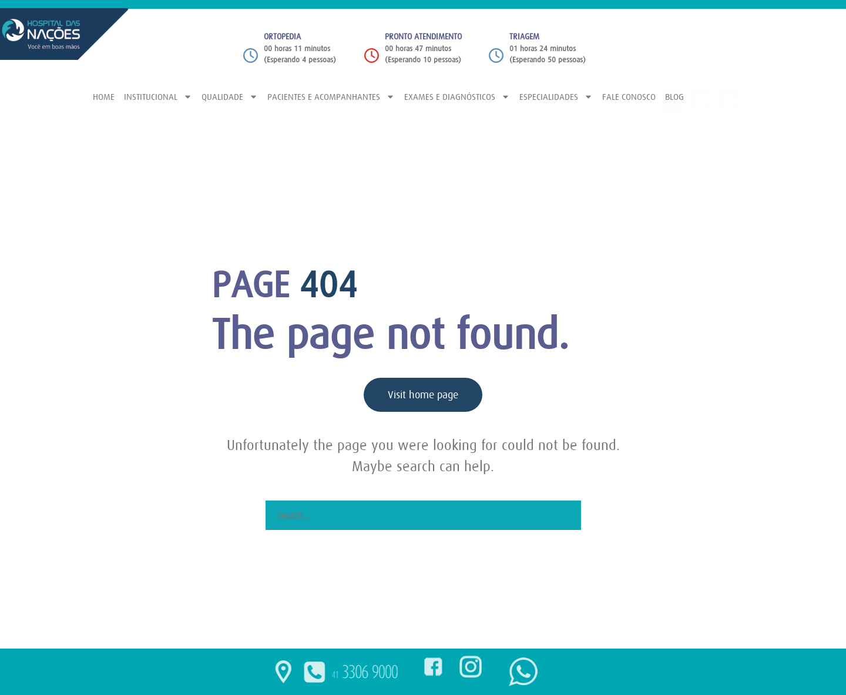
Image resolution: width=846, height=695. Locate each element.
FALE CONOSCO (629, 97)
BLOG (674, 97)
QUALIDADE (230, 96)
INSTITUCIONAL (158, 96)
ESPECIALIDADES (556, 96)
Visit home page (423, 394)
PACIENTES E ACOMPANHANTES (331, 96)
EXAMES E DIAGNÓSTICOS (457, 96)
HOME (104, 97)
